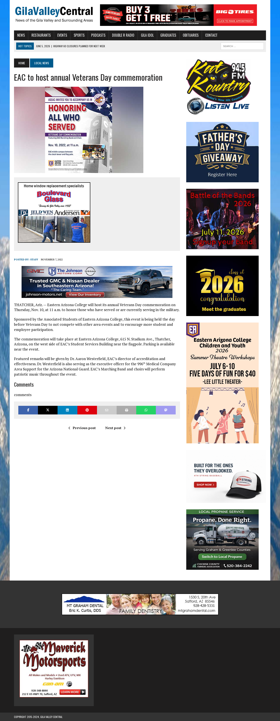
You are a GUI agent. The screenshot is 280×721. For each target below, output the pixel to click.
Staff (34, 259)
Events (62, 35)
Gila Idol (147, 35)
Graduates (168, 35)
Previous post (82, 427)
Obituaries (191, 35)
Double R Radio (123, 35)
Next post (115, 427)
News (21, 35)
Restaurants (41, 35)
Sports (79, 35)
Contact (211, 35)
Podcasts (98, 35)
